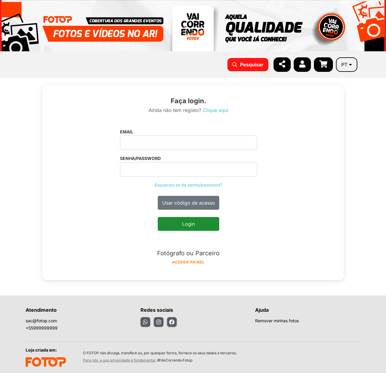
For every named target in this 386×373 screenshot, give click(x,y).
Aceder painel (188, 262)
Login (188, 224)
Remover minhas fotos (277, 320)
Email (126, 131)
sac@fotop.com (41, 320)
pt (346, 65)
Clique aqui (215, 110)
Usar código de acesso (188, 203)
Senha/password (140, 158)
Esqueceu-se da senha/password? (188, 184)
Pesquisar (248, 65)
